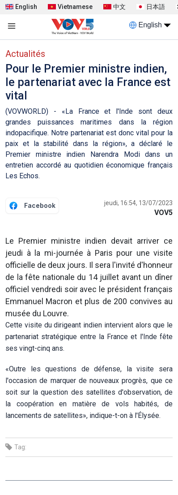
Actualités (25, 53)
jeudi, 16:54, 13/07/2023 (138, 203)
